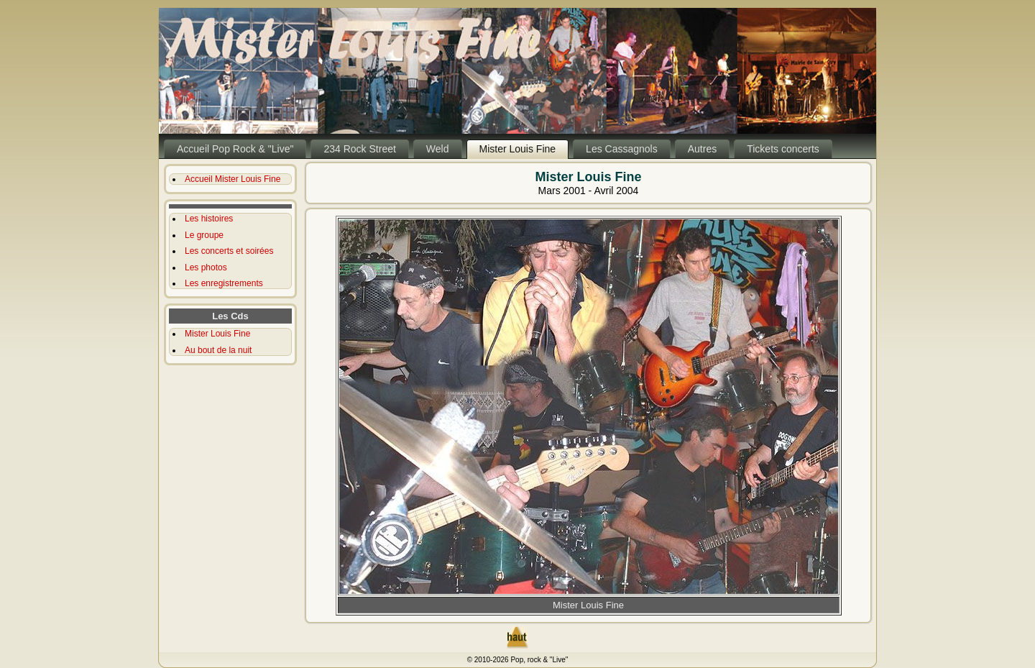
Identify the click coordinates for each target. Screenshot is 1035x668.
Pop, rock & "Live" (539, 660)
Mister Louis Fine (217, 334)
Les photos (206, 267)
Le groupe (204, 235)
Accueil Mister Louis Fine (232, 179)
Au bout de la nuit (218, 350)
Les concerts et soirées (229, 251)
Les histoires (209, 219)
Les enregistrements (224, 283)
